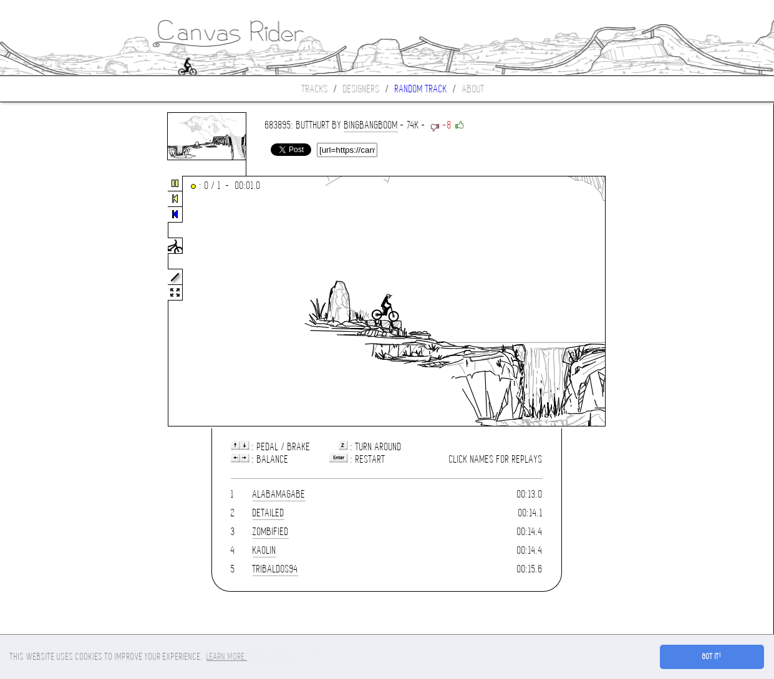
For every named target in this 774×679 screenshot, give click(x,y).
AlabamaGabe (279, 494)
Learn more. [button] (226, 656)
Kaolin (264, 550)
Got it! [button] (712, 657)
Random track (421, 88)
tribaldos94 (275, 568)
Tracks (315, 88)
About (473, 88)
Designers (361, 88)
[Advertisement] (52, 302)
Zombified (271, 531)
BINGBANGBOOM (371, 125)
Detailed (268, 512)
